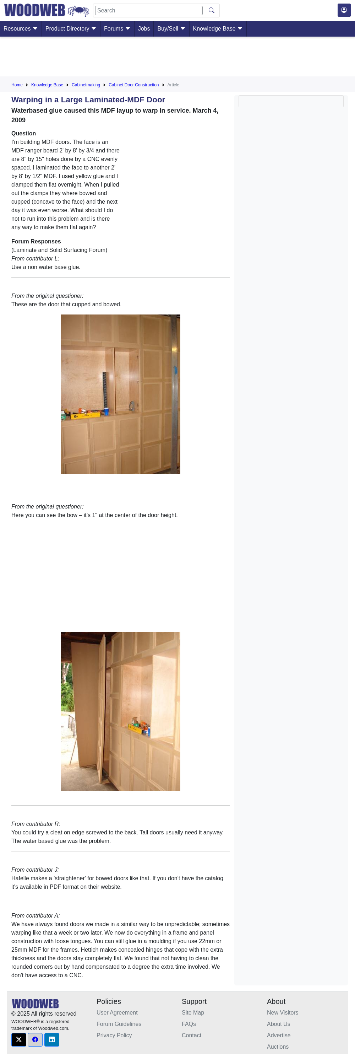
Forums (117, 29)
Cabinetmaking (86, 84)
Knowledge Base (218, 29)
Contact (191, 1035)
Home (17, 84)
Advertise (279, 1035)
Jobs (144, 29)
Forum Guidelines (119, 1024)
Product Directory (71, 29)
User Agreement (117, 1013)
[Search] (149, 10)
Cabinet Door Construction (134, 84)
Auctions (278, 1047)
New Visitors (283, 1013)
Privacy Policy (114, 1035)
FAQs (189, 1024)
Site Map (193, 1013)
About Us (278, 1024)
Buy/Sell (171, 29)
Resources (21, 29)
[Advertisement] (177, 58)
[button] (18, 1040)
